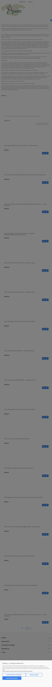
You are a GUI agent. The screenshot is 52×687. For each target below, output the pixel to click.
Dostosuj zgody (34, 674)
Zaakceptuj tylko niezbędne (14, 674)
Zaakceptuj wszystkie (11, 678)
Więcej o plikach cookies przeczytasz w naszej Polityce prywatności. (17, 671)
